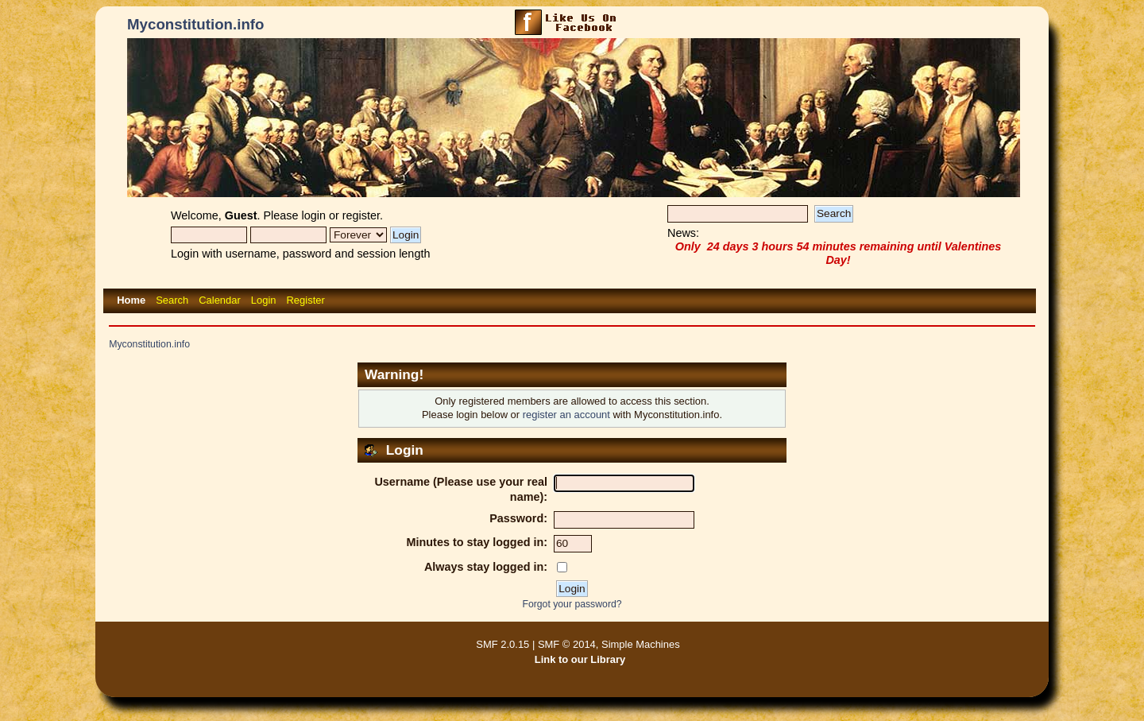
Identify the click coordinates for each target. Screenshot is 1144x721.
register (361, 215)
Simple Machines (640, 644)
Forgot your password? (571, 604)
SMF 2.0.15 (502, 644)
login (314, 215)
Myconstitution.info (195, 24)
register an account (566, 415)
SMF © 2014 (567, 644)
